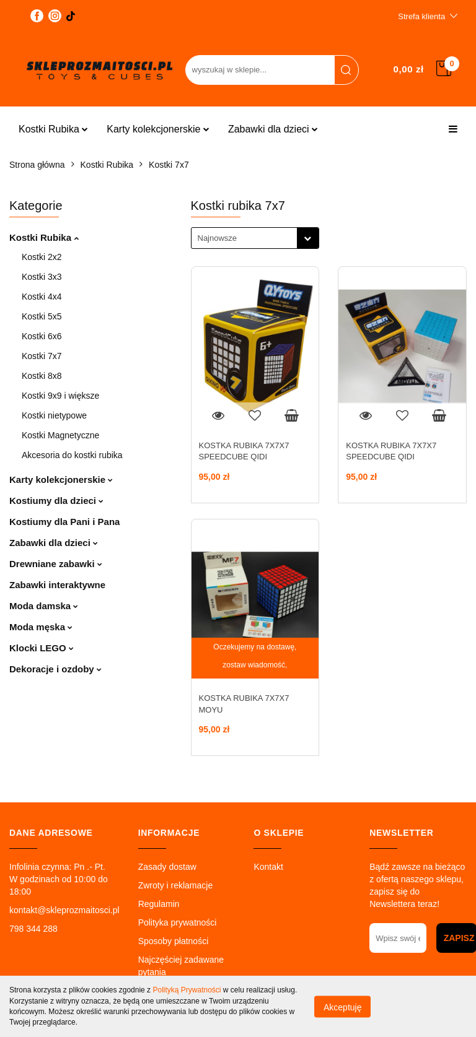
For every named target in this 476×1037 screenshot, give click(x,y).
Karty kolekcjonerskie (158, 129)
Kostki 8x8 (42, 376)
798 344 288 (33, 929)
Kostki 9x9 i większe (60, 396)
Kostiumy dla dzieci (56, 500)
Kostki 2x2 (42, 257)
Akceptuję (342, 1007)
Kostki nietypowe (54, 415)
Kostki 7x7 (42, 356)
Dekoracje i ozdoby (55, 669)
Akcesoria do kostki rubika (72, 455)
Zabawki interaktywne (57, 584)
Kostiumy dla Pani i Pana (64, 521)
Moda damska (43, 606)
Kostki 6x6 (42, 336)
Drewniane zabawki (55, 563)
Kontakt (268, 867)
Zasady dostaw (167, 867)
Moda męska (41, 627)
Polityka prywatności (177, 922)
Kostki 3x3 (42, 277)
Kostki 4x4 (42, 297)
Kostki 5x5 (42, 316)
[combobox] (255, 238)
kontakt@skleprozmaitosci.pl (64, 910)
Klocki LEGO (41, 648)
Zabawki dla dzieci (273, 129)
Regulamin (159, 904)
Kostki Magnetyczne (60, 435)
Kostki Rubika (53, 129)
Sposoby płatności (173, 941)
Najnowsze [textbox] (217, 238)
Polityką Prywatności (186, 990)
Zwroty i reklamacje (175, 885)
